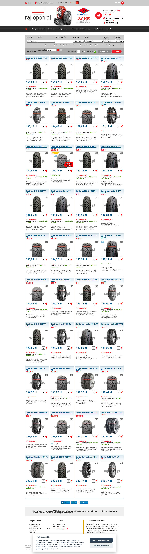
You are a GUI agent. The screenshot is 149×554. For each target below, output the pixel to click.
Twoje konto (62, 29)
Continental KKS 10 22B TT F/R (61, 58)
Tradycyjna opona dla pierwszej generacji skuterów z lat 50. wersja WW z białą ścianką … (111, 493)
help (65, 37)
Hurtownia (98, 29)
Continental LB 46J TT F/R (110, 457)
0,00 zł (107, 14)
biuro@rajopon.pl (62, 529)
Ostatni (83, 502)
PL (123, 3)
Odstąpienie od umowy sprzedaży (39, 528)
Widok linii (32, 51)
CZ (116, 3)
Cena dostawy (33, 526)
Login (29, 3)
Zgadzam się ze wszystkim (101, 540)
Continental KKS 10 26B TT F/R (36, 147)
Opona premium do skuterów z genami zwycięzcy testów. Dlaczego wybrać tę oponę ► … (86, 402)
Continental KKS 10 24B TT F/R (86, 58)
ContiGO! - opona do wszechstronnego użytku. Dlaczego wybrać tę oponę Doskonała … (111, 95)
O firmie (51, 29)
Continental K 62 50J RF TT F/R (111, 413)
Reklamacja (32, 530)
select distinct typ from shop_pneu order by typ (46, 41)
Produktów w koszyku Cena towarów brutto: (112, 11)
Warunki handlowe (34, 524)
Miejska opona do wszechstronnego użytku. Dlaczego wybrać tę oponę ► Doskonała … (111, 136)
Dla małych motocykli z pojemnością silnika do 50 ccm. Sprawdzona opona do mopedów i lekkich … (36, 95)
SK (119, 3)
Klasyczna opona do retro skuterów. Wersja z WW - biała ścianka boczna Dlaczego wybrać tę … (111, 449)
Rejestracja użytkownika (45, 3)
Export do (90, 51)
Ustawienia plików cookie (101, 545)
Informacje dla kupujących (81, 29)
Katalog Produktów (37, 29)
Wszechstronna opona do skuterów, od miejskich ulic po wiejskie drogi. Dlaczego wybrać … (86, 139)
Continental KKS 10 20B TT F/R (36, 58)
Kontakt (109, 29)
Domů (27, 29)
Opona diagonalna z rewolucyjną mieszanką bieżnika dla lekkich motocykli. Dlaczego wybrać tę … (85, 490)
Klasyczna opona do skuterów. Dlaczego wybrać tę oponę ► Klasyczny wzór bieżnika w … (34, 139)
